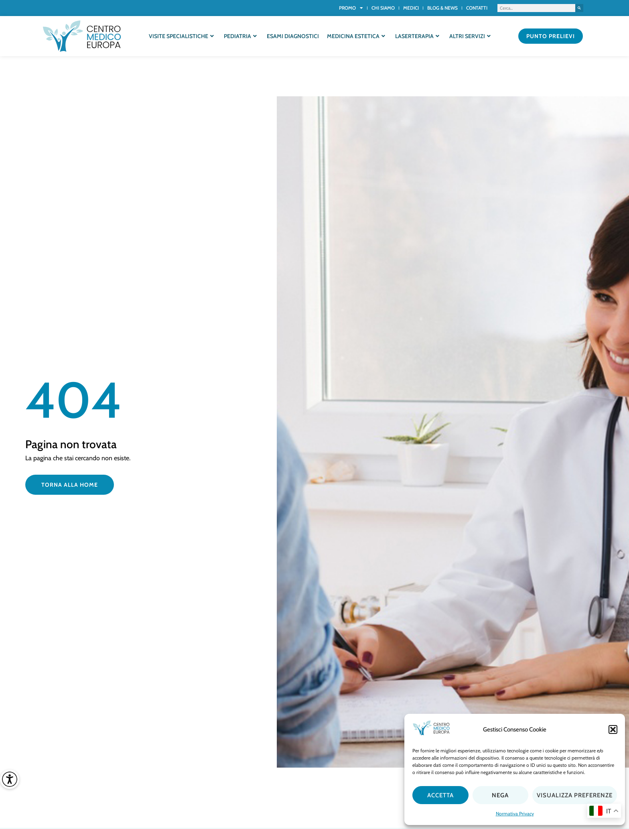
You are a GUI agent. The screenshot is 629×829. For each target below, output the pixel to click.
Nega (500, 795)
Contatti (476, 8)
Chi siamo (383, 8)
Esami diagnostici (293, 36)
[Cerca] (579, 8)
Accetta (440, 795)
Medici (411, 8)
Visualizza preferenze (575, 795)
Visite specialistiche (181, 36)
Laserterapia (417, 36)
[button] (613, 729)
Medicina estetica (356, 36)
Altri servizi (470, 36)
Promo (351, 8)
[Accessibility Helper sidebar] (9, 779)
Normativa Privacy (515, 814)
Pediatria (240, 36)
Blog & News (442, 8)
